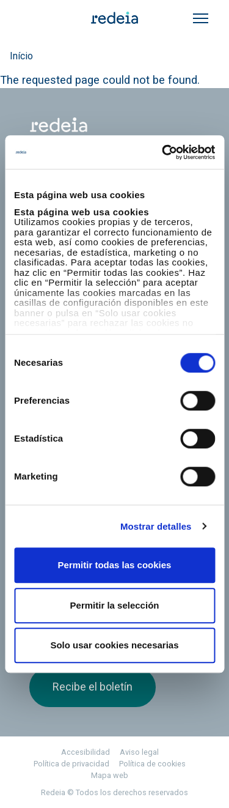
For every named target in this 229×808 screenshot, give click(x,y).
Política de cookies (152, 763)
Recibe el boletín (93, 686)
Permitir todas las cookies (115, 565)
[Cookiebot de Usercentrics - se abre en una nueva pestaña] (163, 152)
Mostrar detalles (156, 526)
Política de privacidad (71, 763)
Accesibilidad (85, 752)
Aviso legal (139, 752)
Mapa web (109, 775)
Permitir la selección (114, 605)
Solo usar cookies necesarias (114, 645)
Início (21, 56)
